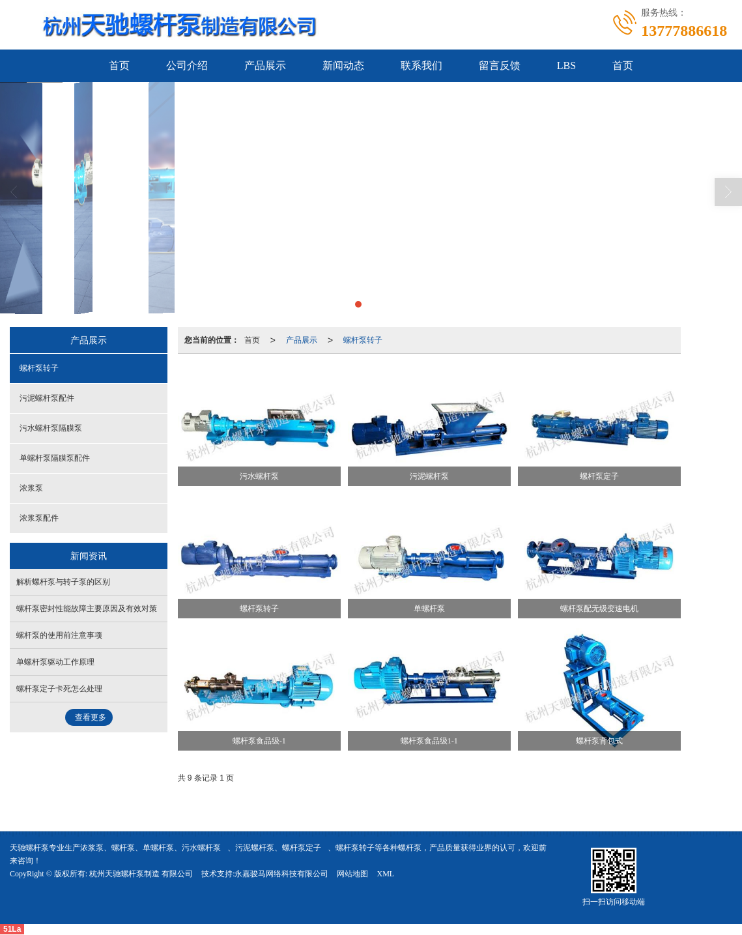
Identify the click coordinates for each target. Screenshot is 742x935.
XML (385, 873)
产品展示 (265, 65)
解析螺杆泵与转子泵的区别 (63, 581)
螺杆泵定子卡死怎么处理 (59, 688)
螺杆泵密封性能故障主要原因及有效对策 (86, 608)
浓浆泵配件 (39, 518)
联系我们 (421, 65)
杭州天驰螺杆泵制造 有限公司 (141, 873)
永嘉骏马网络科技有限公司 (281, 873)
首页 (119, 65)
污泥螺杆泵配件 (47, 398)
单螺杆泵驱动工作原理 (55, 662)
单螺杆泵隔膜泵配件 (55, 458)
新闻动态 (343, 65)
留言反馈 (500, 65)
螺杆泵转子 (362, 340)
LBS (566, 65)
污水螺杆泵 (201, 847)
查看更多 (90, 717)
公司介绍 (187, 65)
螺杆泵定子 (301, 847)
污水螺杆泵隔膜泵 (51, 428)
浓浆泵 (31, 488)
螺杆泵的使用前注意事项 (59, 635)
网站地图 (352, 873)
